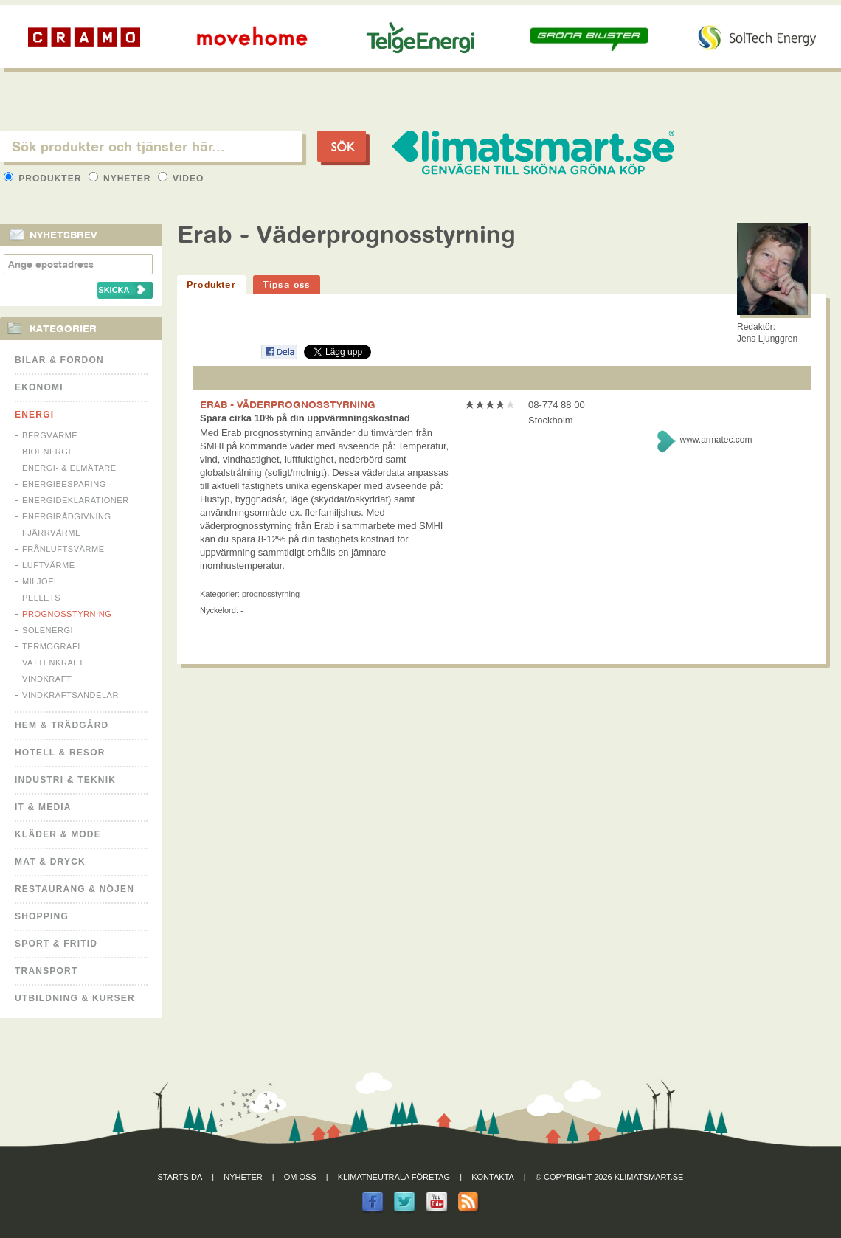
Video (181, 178)
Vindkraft (47, 678)
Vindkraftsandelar (70, 695)
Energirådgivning (66, 516)
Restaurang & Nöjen (74, 889)
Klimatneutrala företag (394, 1176)
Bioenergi (46, 451)
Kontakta (492, 1176)
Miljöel (40, 581)
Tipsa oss (287, 284)
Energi (34, 414)
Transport (46, 971)
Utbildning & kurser (75, 998)
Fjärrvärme (51, 532)
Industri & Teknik (65, 780)
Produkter (44, 178)
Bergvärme (49, 435)
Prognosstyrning (66, 613)
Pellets (41, 597)
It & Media (43, 807)
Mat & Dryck (50, 862)
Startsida (180, 1176)
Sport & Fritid (56, 943)
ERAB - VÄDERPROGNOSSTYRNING (287, 404)
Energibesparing (64, 484)
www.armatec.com (715, 440)
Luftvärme (48, 565)
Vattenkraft (53, 662)
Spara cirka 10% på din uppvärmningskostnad (305, 417)
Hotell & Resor (60, 752)
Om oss (300, 1176)
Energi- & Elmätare (69, 467)
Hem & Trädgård (61, 725)
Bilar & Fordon (59, 360)
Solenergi (47, 630)
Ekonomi (39, 387)
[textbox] (151, 146)
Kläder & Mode (58, 834)
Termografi (51, 646)
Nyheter (121, 178)
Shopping (42, 916)
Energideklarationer (75, 500)
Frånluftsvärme (63, 548)
